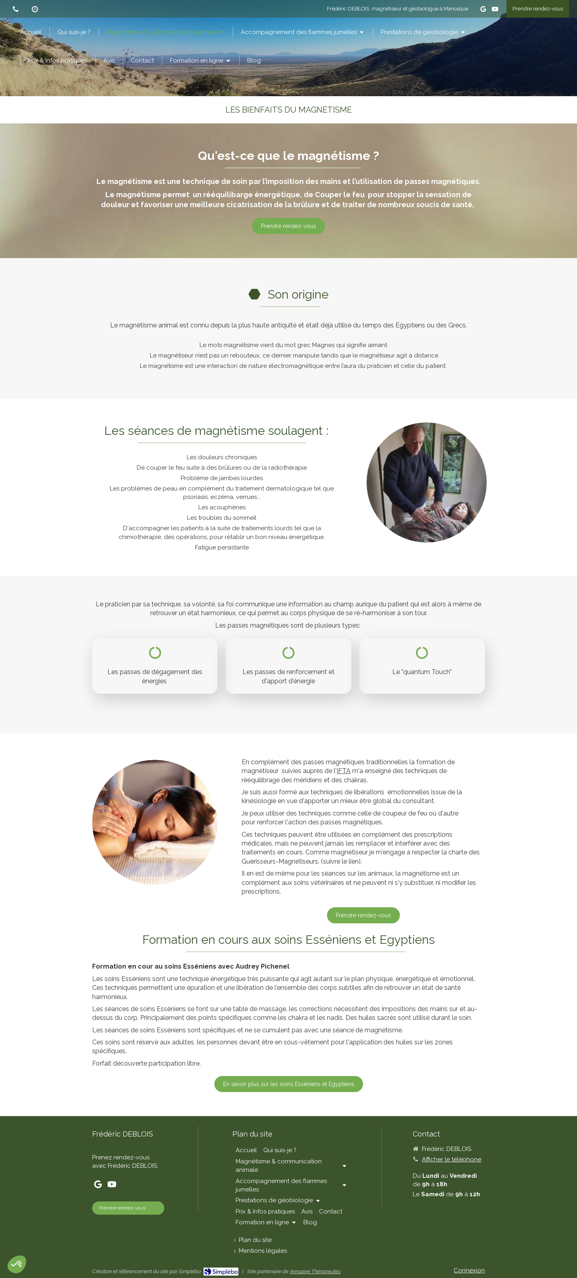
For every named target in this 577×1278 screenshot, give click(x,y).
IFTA (344, 771)
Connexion (469, 1270)
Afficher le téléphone (451, 1159)
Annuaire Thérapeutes (315, 1271)
